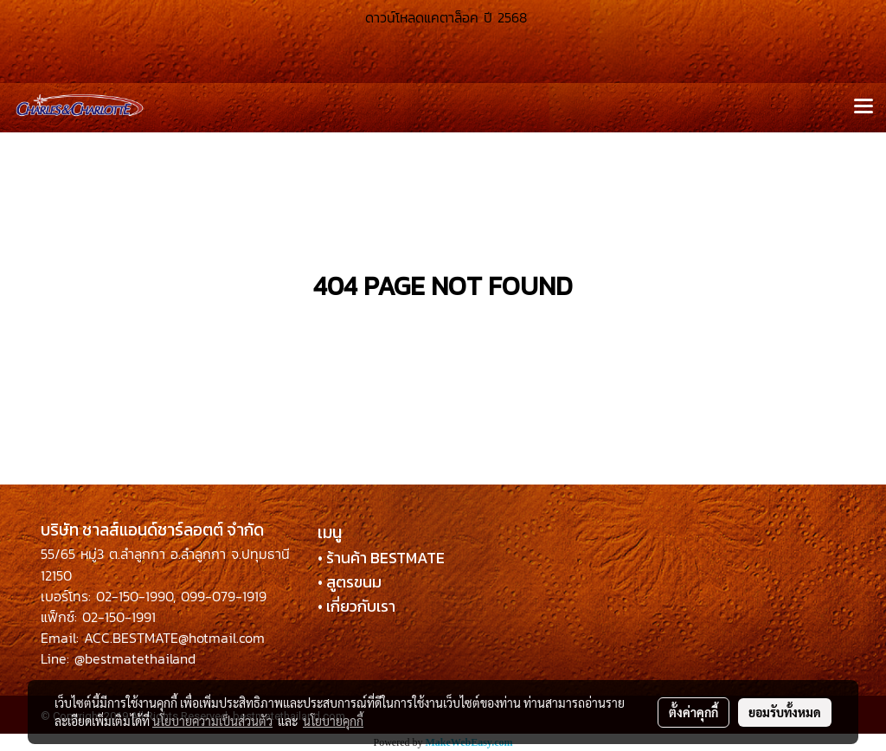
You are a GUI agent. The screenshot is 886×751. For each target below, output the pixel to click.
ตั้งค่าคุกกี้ (693, 712)
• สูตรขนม (350, 582)
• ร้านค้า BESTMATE (381, 557)
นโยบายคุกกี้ (333, 721)
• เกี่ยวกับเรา (356, 606)
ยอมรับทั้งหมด (784, 712)
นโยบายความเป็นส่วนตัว (212, 721)
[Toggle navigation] (863, 107)
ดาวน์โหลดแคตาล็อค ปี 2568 (443, 17)
